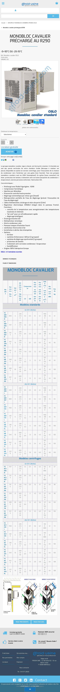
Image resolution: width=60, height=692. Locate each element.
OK (30, 689)
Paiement (20, 662)
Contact (41, 680)
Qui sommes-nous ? (23, 653)
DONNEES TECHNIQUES (9, 259)
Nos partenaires (7, 658)
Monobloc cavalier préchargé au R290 (30, 39)
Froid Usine (5, 653)
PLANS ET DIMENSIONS (9, 263)
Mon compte (20, 658)
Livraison (5, 662)
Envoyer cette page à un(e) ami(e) (11, 157)
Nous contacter (24, 668)
